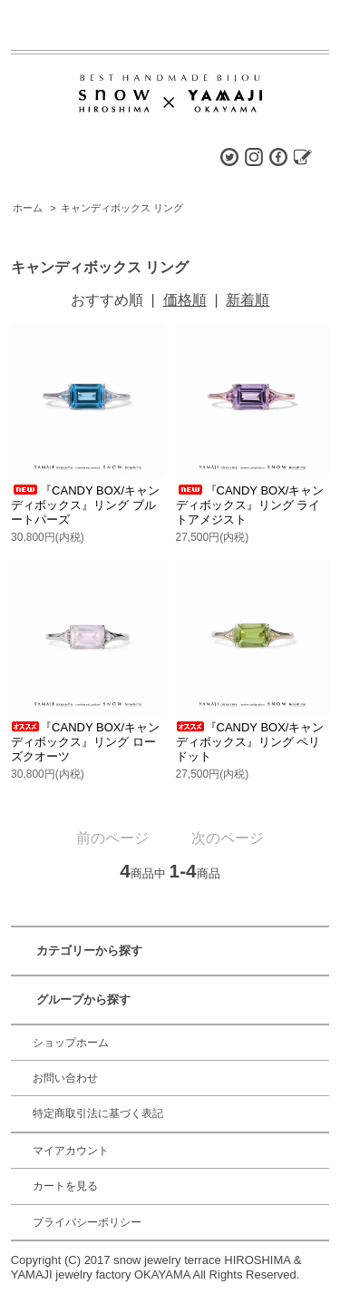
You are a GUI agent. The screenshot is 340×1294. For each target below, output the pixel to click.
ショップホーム (71, 1042)
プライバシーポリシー (87, 1222)
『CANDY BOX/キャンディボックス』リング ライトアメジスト (250, 505)
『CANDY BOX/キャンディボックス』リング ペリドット (250, 742)
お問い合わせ (65, 1078)
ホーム (28, 207)
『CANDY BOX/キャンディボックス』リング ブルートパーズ (85, 505)
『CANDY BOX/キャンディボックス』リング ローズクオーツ (85, 742)
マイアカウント (71, 1150)
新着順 (247, 300)
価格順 (185, 300)
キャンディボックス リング (122, 207)
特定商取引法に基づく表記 (98, 1113)
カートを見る (65, 1186)
